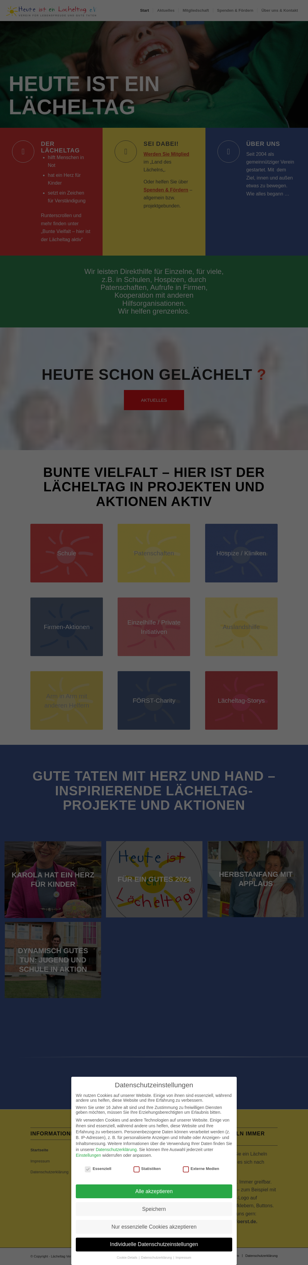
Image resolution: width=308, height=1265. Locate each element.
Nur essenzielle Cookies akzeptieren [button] (153, 1236)
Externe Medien (201, 1178)
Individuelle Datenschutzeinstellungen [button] (154, 1254)
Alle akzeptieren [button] (154, 1201)
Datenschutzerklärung (116, 1159)
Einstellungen (88, 1165)
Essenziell (98, 1178)
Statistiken (147, 1178)
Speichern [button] (154, 1219)
